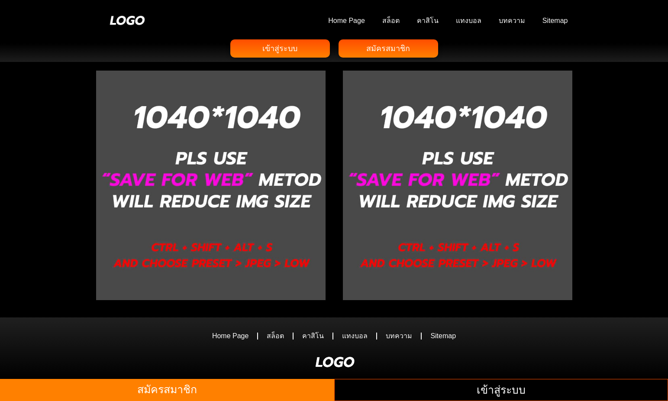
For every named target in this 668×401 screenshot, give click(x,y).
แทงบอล (468, 20)
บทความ (512, 20)
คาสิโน (428, 20)
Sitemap (555, 20)
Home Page (346, 20)
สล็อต (391, 20)
